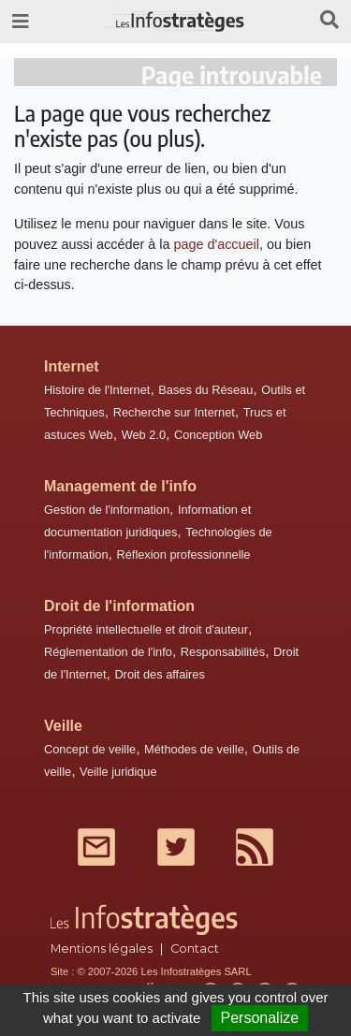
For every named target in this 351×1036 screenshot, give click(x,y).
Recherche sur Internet (174, 412)
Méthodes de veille (194, 749)
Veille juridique (118, 772)
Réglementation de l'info (108, 652)
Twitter (176, 847)
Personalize (260, 1018)
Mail (96, 847)
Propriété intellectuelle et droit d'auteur (146, 629)
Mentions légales (102, 948)
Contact (194, 948)
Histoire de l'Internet (97, 390)
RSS (254, 847)
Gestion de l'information (106, 510)
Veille (63, 726)
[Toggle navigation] (20, 21)
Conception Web (218, 435)
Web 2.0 (144, 435)
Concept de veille (90, 749)
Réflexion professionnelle (183, 554)
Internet (71, 366)
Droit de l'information (119, 606)
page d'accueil (216, 244)
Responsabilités (223, 652)
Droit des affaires (159, 674)
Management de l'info (120, 486)
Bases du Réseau (205, 390)
